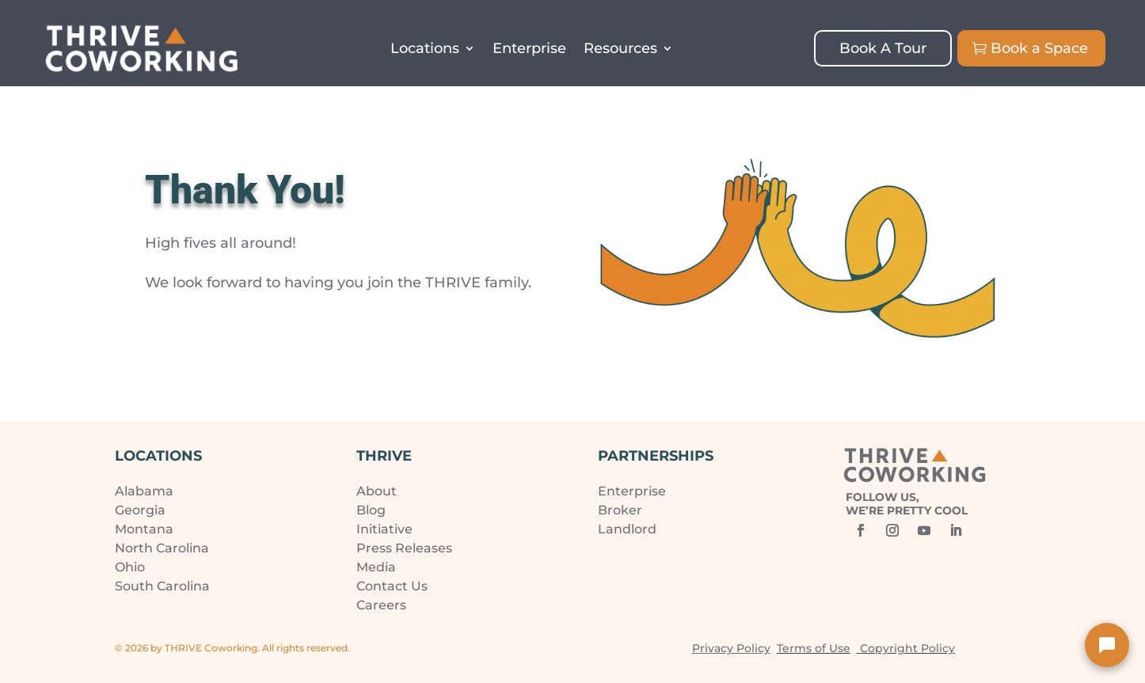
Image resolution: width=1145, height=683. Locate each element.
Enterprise (529, 48)
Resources (620, 48)
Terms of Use (813, 648)
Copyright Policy (907, 648)
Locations (424, 48)
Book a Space (1039, 48)
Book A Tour (882, 48)
